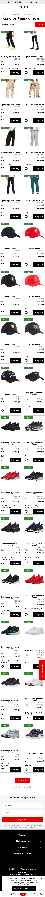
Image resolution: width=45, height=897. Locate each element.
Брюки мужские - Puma (10, 105)
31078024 (17, 651)
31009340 (40, 496)
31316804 (17, 754)
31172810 (17, 446)
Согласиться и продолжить (23, 888)
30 (30, 787)
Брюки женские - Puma (34, 105)
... (27, 787)
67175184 (40, 107)
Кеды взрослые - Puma (34, 650)
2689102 (17, 347)
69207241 (40, 203)
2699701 (41, 396)
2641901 (17, 251)
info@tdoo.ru (32, 2)
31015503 (40, 599)
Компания (22, 848)
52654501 (40, 59)
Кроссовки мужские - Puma (34, 443)
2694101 (17, 396)
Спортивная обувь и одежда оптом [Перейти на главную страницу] (22, 7)
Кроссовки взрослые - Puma (10, 443)
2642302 (41, 299)
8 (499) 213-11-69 (14, 2)
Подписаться (23, 820)
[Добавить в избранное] (2, 72)
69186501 (17, 155)
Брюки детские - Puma (10, 57)
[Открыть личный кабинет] (41, 894)
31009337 (17, 496)
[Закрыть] (41, 878)
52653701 (17, 59)
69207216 (17, 203)
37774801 (40, 446)
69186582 (40, 155)
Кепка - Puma (10, 249)
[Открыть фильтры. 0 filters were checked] (40, 24)
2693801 (41, 347)
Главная (5, 14)
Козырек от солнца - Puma (34, 393)
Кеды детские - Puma (34, 753)
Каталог (16, 14)
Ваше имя (8, 805)
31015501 (17, 601)
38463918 (17, 704)
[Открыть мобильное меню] (4, 894)
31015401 (17, 548)
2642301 (17, 299)
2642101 (41, 251)
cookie (23, 878)
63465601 (17, 107)
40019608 (40, 652)
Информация (22, 841)
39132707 (40, 756)
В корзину (15, 73)
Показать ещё (22, 781)
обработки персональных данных (22, 827)
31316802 (40, 702)
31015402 (40, 548)
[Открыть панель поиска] (12, 894)
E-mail (7, 812)
